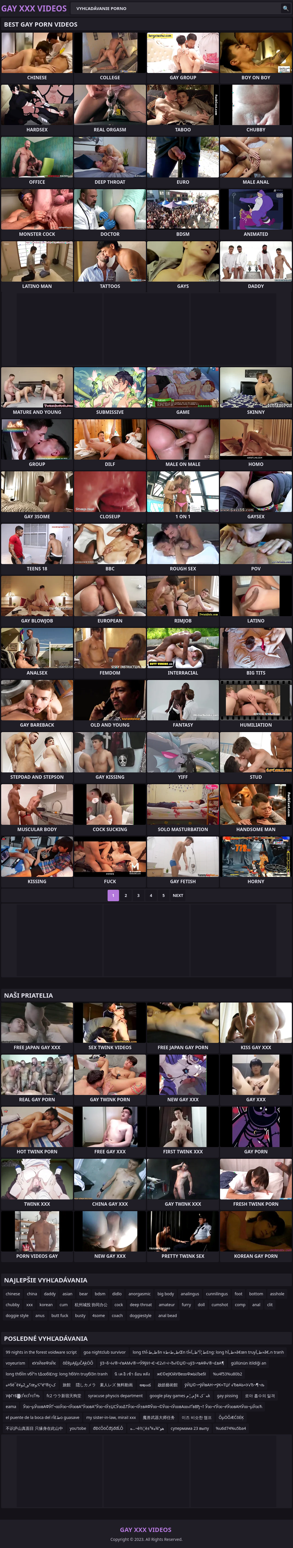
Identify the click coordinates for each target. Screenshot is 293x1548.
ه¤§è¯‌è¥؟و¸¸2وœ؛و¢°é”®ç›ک (31, 1384)
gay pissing (227, 1395)
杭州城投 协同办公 (91, 1304)
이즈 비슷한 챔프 (197, 1417)
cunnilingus (217, 1293)
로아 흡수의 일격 (260, 1395)
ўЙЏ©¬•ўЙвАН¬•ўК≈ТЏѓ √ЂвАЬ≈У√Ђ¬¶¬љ (224, 1384)
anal (256, 1304)
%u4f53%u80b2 (227, 1374)
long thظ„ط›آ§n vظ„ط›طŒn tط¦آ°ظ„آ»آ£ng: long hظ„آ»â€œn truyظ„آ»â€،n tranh (208, 1352)
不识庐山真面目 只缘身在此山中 (34, 1428)
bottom (256, 1293)
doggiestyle (140, 1315)
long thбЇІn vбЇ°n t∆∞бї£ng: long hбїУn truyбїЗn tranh (57, 1374)
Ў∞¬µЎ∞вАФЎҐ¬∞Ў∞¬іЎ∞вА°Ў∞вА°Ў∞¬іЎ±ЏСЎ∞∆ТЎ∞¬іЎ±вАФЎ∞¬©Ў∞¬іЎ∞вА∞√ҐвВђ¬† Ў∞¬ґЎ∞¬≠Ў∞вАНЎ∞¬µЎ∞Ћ (142, 1406)
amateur (167, 1304)
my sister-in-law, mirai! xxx (111, 1417)
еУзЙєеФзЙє (44, 1363)
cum (64, 1304)
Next (178, 895)
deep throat (141, 1304)
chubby (12, 1304)
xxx (29, 1304)
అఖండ (145, 1384)
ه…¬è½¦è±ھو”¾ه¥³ (147, 1428)
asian (67, 1293)
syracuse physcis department (115, 1395)
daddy (50, 1293)
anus (40, 1315)
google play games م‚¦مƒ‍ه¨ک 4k (180, 1395)
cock (118, 1304)
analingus (190, 1293)
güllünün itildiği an (248, 1363)
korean (46, 1304)
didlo (117, 1293)
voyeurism (15, 1363)
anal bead (167, 1315)
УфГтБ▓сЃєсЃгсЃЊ (23, 1395)
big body (165, 1293)
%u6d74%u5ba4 (231, 1428)
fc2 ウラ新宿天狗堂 (64, 1395)
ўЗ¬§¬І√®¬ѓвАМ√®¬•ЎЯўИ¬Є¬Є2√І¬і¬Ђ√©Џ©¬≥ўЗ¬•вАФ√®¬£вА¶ (162, 1363)
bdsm (100, 1293)
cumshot (220, 1304)
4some (98, 1315)
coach (117, 1315)
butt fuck (60, 1315)
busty (80, 1315)
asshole (277, 1293)
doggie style (17, 1315)
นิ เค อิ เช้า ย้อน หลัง (132, 1374)
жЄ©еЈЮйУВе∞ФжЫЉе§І (181, 1374)
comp (240, 1304)
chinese (13, 1293)
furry (186, 1304)
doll (201, 1304)
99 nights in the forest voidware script (41, 1352)
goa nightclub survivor (105, 1352)
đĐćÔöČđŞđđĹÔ (108, 1428)
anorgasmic (139, 1293)
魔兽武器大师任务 (159, 1417)
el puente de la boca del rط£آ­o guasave (42, 1417)
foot (238, 1293)
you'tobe (78, 1428)
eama (11, 1406)
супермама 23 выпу (190, 1428)
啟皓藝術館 (168, 1384)
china (32, 1293)
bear (83, 1293)
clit (270, 1304)
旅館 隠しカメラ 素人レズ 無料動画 (98, 1384)
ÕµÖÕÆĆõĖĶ (231, 1417)
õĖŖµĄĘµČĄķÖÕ (78, 1363)
